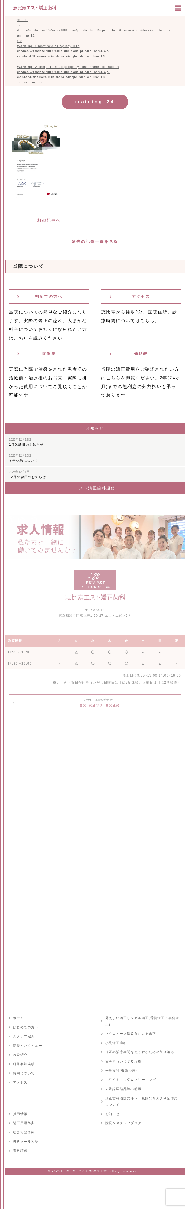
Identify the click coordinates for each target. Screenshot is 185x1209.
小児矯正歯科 (116, 1043)
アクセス (141, 296)
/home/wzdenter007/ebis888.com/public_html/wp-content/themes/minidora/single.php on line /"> (93, 53)
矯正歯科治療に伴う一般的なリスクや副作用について (141, 1101)
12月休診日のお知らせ (27, 474)
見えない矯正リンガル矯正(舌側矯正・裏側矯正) (142, 1021)
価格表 (141, 353)
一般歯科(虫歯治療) (121, 1070)
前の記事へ (48, 220)
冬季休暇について (23, 458)
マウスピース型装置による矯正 (130, 1034)
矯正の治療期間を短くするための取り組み (139, 1052)
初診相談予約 (24, 1132)
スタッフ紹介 (24, 1036)
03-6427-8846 (99, 703)
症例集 (49, 353)
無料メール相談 (26, 1141)
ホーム (18, 1018)
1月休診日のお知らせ (26, 442)
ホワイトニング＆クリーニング (130, 1080)
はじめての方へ (26, 1027)
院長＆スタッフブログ (123, 1123)
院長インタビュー (27, 1046)
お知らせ (112, 1114)
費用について (24, 1073)
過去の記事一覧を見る (95, 241)
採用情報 (20, 1114)
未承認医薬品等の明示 (123, 1089)
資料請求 (20, 1151)
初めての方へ (49, 296)
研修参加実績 (24, 1064)
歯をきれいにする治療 (123, 1061)
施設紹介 (20, 1055)
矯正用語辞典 (24, 1123)
